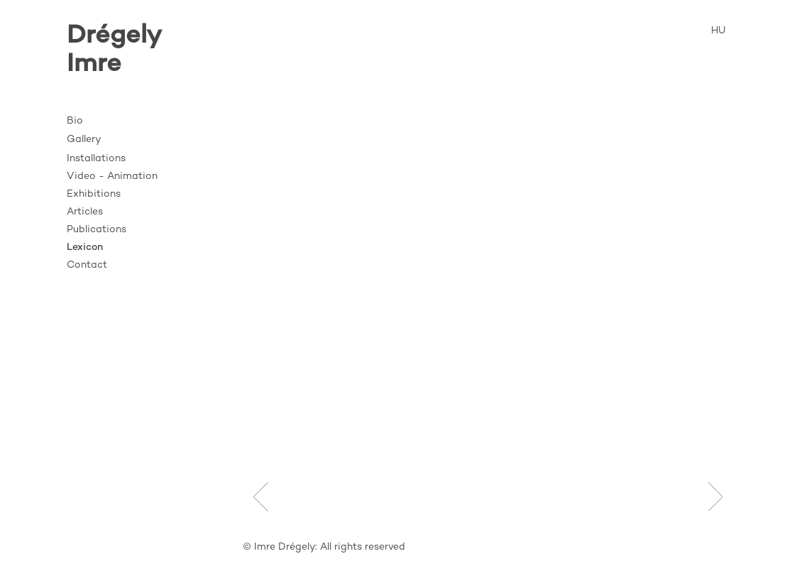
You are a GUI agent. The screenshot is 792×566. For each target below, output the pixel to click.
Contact (87, 265)
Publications (96, 229)
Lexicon (85, 247)
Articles (85, 212)
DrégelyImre (114, 51)
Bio (75, 121)
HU (718, 31)
